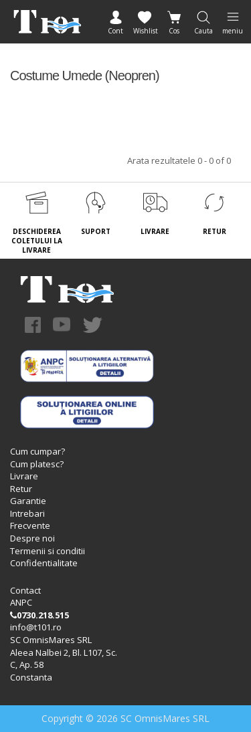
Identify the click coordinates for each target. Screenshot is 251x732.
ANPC (21, 602)
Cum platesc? (37, 464)
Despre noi (32, 538)
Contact (25, 590)
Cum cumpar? (37, 451)
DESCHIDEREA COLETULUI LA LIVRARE (36, 241)
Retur (21, 489)
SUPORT (95, 231)
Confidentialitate (44, 563)
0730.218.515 (39, 615)
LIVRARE (155, 231)
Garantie (28, 501)
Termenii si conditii (47, 551)
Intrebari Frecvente (30, 519)
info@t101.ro (36, 627)
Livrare (24, 476)
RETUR (214, 231)
